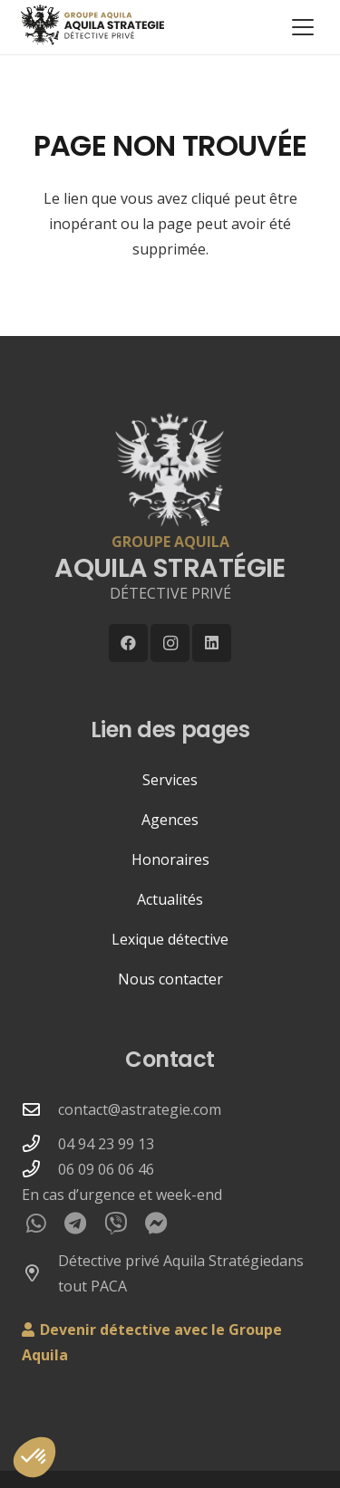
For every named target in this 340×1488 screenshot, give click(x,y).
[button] (302, 27)
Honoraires (170, 859)
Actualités (170, 899)
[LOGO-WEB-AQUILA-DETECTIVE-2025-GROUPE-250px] (89, 25)
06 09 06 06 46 (106, 1169)
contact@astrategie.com (139, 1109)
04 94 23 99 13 (106, 1144)
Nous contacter (170, 979)
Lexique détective (170, 939)
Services (170, 780)
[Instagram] (170, 643)
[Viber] (115, 1223)
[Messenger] (156, 1223)
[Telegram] (75, 1223)
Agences (170, 820)
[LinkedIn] (211, 643)
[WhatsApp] (36, 1223)
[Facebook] (128, 643)
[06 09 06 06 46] (40, 1168)
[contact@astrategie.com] (40, 1109)
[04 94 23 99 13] (40, 1143)
